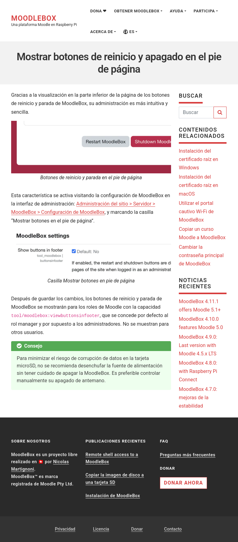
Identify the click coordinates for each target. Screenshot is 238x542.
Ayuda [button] (176, 11)
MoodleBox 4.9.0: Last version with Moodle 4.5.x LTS (198, 345)
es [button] (128, 31)
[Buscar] (196, 112)
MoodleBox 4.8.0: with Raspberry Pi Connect (198, 371)
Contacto (173, 529)
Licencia (101, 529)
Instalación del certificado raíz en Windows (198, 159)
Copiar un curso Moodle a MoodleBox (202, 233)
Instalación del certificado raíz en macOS (198, 185)
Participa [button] (204, 11)
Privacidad (65, 529)
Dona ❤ (98, 11)
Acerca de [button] (101, 31)
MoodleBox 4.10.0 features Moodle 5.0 (201, 323)
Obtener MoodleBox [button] (137, 11)
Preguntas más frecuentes (187, 454)
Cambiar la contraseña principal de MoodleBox (201, 255)
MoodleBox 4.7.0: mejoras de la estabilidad (198, 397)
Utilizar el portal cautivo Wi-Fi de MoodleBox (196, 211)
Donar (137, 529)
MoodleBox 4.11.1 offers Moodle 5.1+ (200, 306)
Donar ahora (183, 483)
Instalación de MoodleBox (113, 495)
